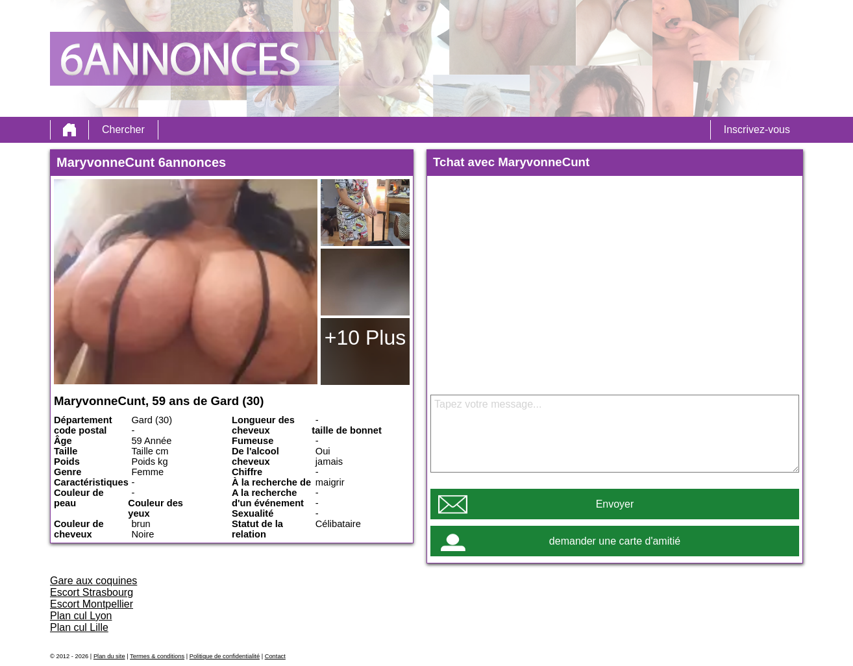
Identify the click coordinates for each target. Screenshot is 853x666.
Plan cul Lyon (81, 615)
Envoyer (615, 504)
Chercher (123, 129)
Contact (275, 656)
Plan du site (109, 656)
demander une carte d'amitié (614, 541)
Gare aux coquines (93, 580)
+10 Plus (365, 337)
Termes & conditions (157, 656)
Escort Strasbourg (91, 592)
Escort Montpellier (91, 604)
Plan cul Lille (79, 627)
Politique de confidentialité (225, 656)
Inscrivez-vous (757, 129)
